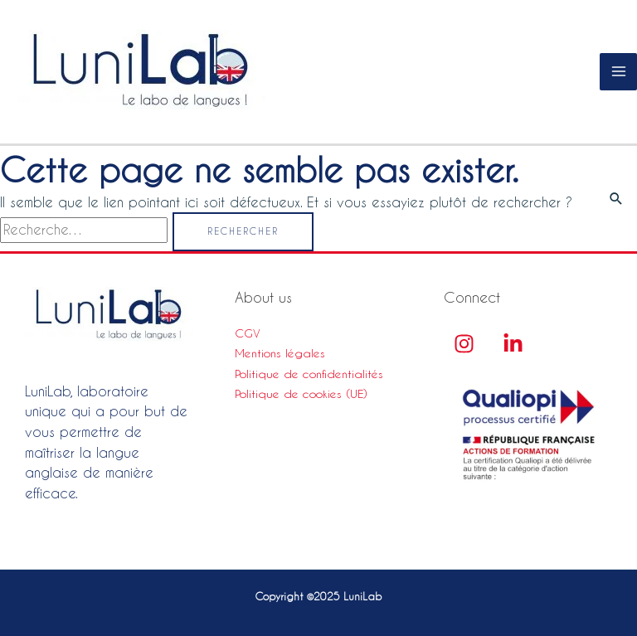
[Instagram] (464, 343)
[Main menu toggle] (618, 71)
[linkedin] (513, 343)
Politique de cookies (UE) (301, 394)
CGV (247, 333)
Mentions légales (280, 353)
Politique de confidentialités (309, 374)
